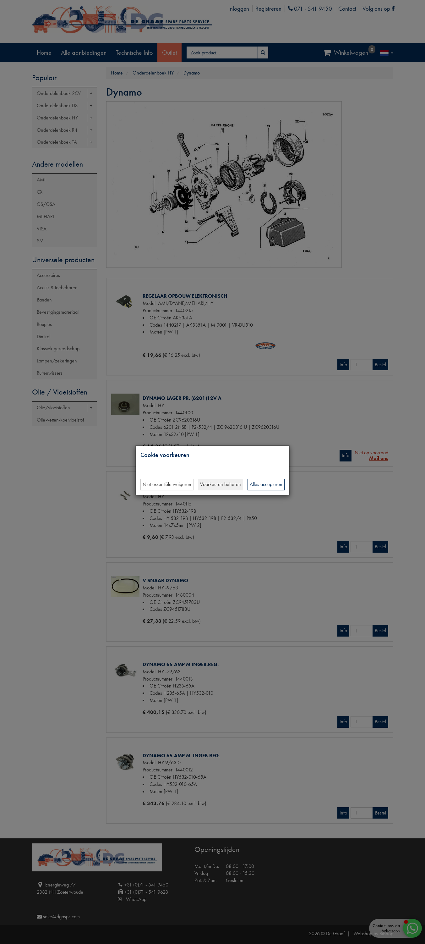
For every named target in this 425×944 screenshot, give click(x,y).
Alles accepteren (266, 484)
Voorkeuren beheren (220, 484)
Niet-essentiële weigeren (167, 484)
